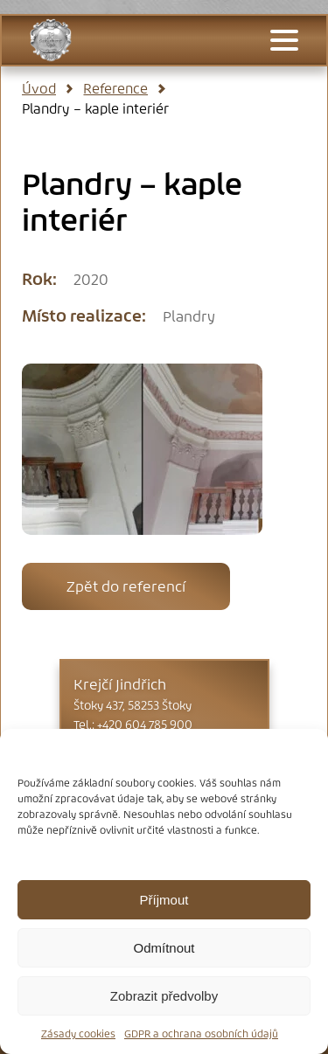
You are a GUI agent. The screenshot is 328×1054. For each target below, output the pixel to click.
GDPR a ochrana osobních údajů (201, 1034)
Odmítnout (163, 947)
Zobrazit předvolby (164, 995)
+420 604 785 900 (144, 725)
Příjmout (164, 899)
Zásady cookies (78, 1034)
